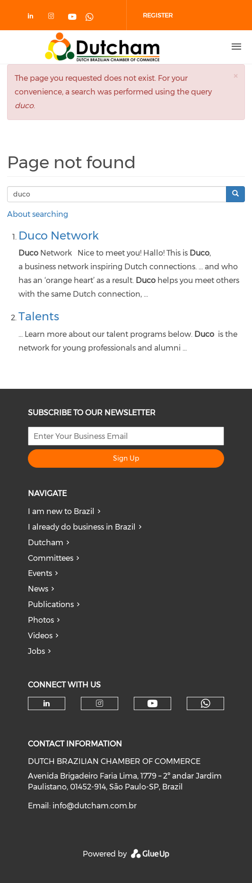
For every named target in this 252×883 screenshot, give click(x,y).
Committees (50, 558)
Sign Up (126, 458)
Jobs (36, 651)
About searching (37, 214)
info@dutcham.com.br (94, 805)
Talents (38, 316)
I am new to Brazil (61, 511)
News (38, 588)
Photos (41, 620)
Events (40, 573)
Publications (51, 604)
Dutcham (45, 542)
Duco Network (58, 235)
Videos (40, 635)
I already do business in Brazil (82, 527)
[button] (235, 76)
